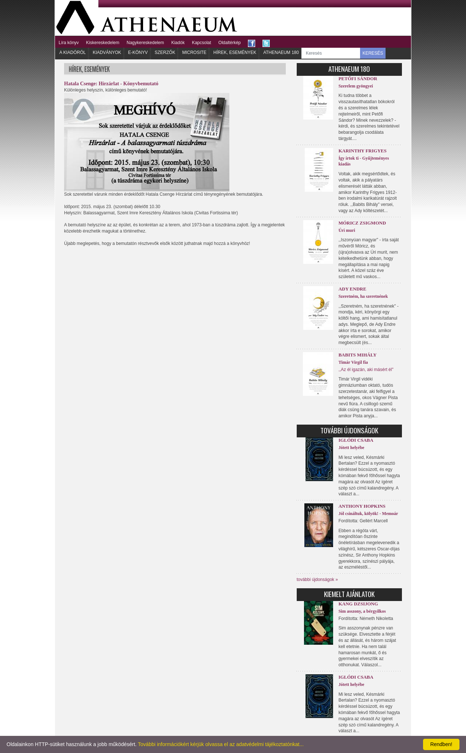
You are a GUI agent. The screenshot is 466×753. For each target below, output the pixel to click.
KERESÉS (373, 53)
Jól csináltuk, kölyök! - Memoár (368, 513)
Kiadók (178, 42)
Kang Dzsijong (358, 603)
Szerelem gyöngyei (356, 86)
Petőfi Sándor (358, 78)
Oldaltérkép (229, 42)
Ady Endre (352, 289)
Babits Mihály (358, 355)
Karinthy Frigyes (363, 150)
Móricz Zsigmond (362, 223)
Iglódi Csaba (356, 440)
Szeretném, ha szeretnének (363, 296)
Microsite (194, 52)
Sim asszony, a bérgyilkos (362, 611)
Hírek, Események (234, 52)
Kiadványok (107, 52)
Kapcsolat (201, 42)
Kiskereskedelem (102, 42)
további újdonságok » (317, 579)
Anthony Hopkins (362, 506)
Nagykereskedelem (145, 42)
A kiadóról (72, 52)
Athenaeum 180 (281, 52)
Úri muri (347, 230)
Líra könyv (69, 42)
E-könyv (138, 52)
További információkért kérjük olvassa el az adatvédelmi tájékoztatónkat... (221, 744)
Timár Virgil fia (353, 362)
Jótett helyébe (351, 447)
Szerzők (165, 52)
